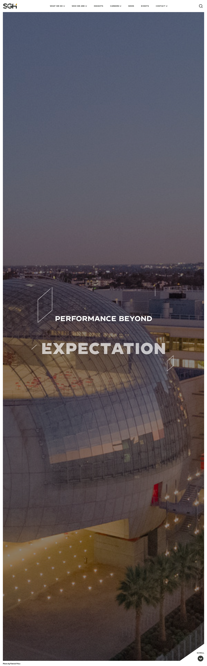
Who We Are (78, 6)
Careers (114, 6)
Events (145, 6)
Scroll (200, 656)
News (131, 6)
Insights (98, 6)
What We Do (56, 6)
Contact (160, 6)
